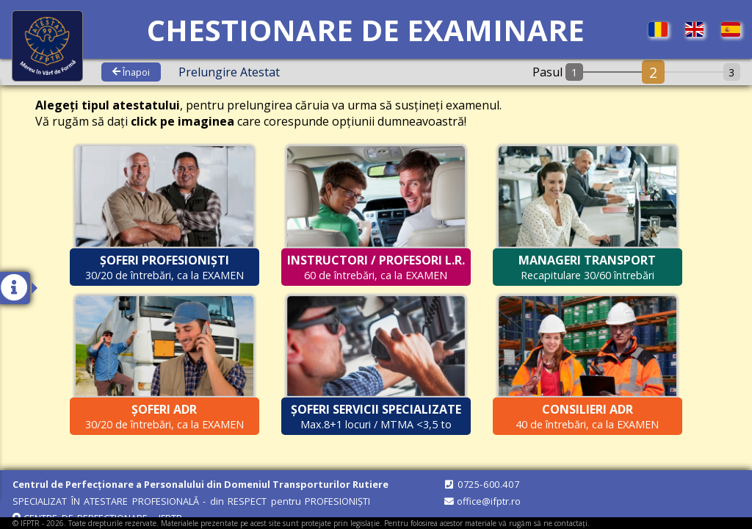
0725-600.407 (481, 484)
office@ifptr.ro (482, 501)
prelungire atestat (229, 72)
